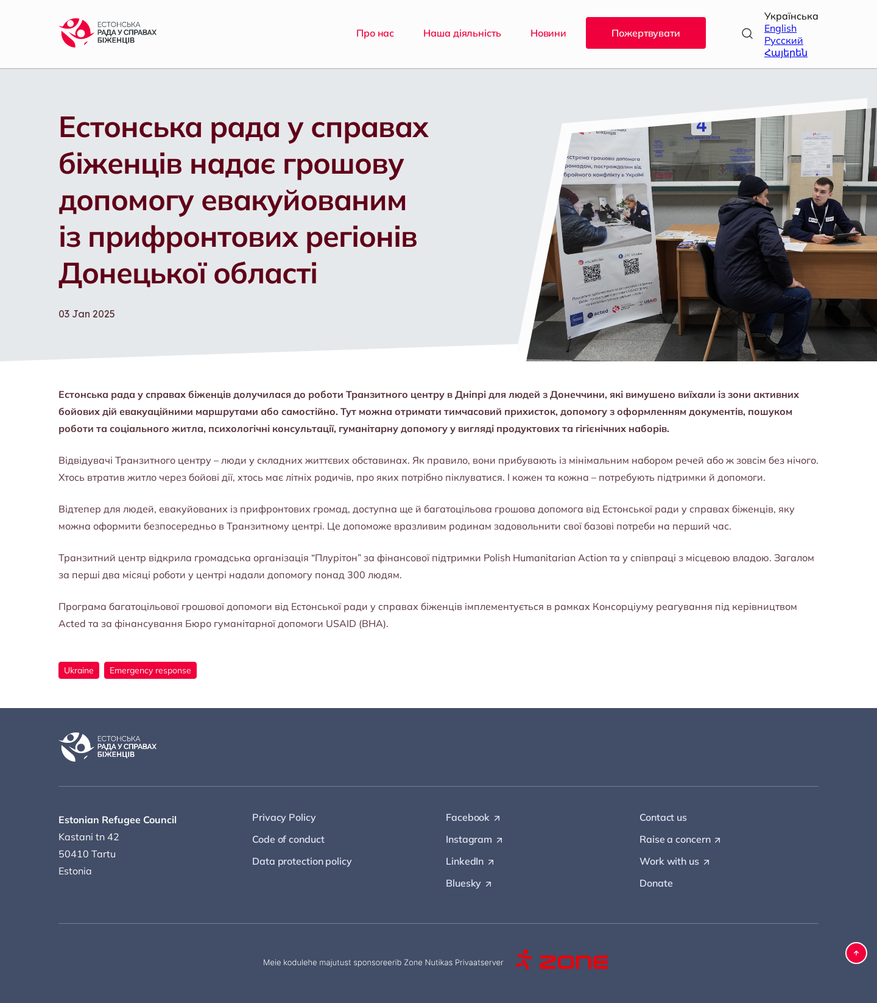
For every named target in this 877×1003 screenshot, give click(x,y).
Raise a (680, 839)
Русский (783, 40)
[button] (856, 953)
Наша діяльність (462, 33)
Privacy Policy (284, 817)
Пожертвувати (645, 33)
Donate (655, 883)
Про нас (375, 33)
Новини (548, 33)
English (780, 28)
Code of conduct (288, 839)
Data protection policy (302, 861)
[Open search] (747, 33)
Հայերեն (786, 52)
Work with (675, 861)
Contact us (663, 817)
